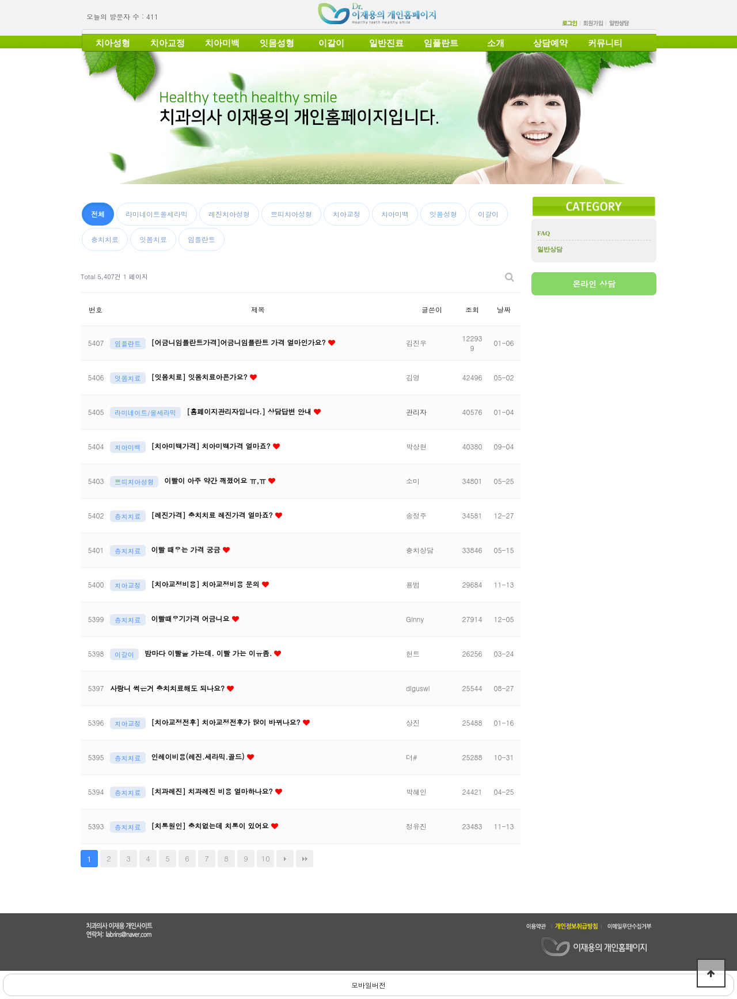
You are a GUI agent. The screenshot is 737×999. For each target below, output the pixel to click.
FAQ (543, 233)
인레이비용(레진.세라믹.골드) (199, 756)
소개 (495, 43)
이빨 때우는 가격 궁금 (187, 549)
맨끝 (304, 858)
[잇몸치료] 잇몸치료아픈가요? (200, 377)
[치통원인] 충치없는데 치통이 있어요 (211, 825)
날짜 (504, 309)
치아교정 (167, 43)
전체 (98, 214)
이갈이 (331, 43)
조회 (472, 309)
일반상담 (550, 249)
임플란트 (441, 43)
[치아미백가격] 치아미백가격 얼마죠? (212, 446)
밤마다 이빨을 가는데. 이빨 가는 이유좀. (209, 653)
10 (265, 858)
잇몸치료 (153, 239)
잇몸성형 (277, 43)
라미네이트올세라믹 (157, 214)
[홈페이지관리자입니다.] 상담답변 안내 (250, 411)
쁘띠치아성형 (291, 214)
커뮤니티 (605, 43)
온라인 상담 (594, 283)
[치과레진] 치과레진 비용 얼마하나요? (213, 791)
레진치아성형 (229, 214)
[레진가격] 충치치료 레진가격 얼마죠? (213, 515)
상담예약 (550, 43)
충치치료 (105, 239)
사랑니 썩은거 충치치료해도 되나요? (168, 688)
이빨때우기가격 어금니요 (191, 618)
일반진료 (386, 43)
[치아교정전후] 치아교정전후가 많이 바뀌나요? (227, 722)
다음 (285, 858)
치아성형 (113, 43)
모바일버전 (368, 985)
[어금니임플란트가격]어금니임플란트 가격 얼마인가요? (239, 342)
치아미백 (222, 43)
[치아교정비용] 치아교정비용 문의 (206, 584)
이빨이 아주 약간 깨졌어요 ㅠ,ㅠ (216, 480)
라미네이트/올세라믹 (145, 412)
